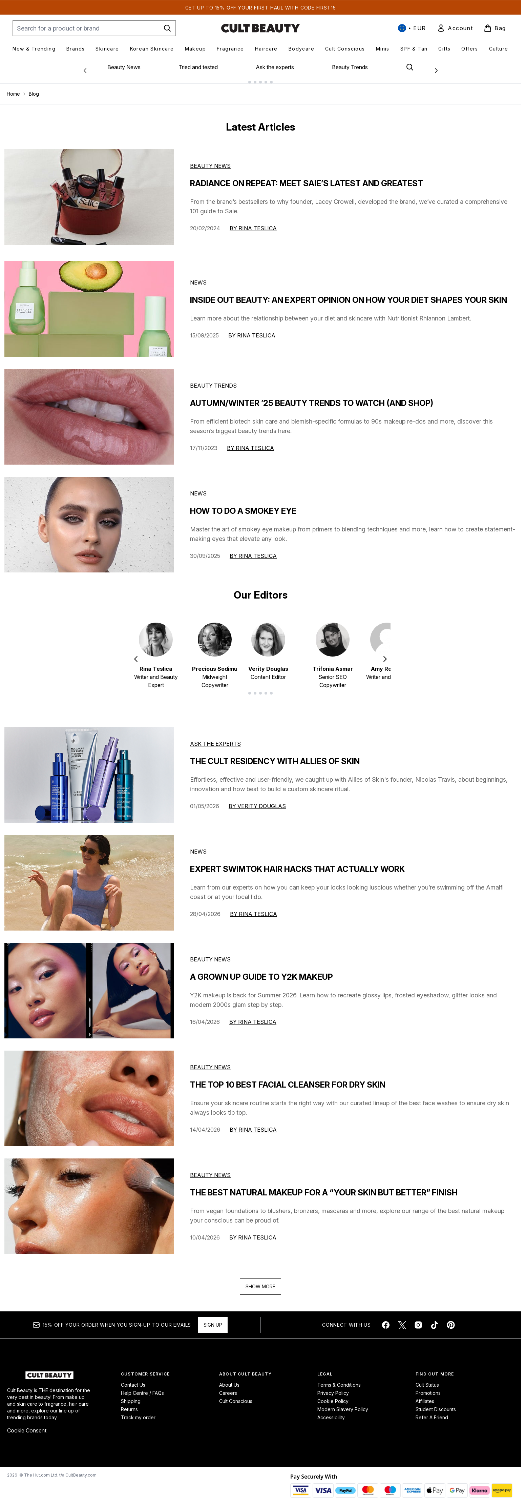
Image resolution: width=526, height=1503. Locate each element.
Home (13, 88)
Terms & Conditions (339, 1379)
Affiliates (425, 1396)
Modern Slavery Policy (342, 1404)
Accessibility (331, 1412)
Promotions (428, 1387)
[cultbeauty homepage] (260, 28)
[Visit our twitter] (402, 1319)
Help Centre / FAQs (142, 1387)
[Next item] (385, 653)
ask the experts (215, 738)
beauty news (210, 954)
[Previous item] (135, 653)
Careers (228, 1387)
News (198, 277)
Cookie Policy (333, 1396)
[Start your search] (94, 28)
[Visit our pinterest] (451, 1319)
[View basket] (495, 28)
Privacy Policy (333, 1387)
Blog (34, 88)
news (198, 846)
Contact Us (133, 1379)
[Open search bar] (410, 67)
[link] (455, 28)
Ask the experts (275, 67)
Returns (129, 1404)
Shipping (131, 1396)
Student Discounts (436, 1404)
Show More (260, 1281)
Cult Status (427, 1379)
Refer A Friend (432, 1412)
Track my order (138, 1412)
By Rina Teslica (253, 222)
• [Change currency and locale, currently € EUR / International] (412, 28)
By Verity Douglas (257, 800)
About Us (229, 1379)
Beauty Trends (350, 67)
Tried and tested (198, 67)
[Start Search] (167, 28)
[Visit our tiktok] (434, 1319)
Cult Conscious (235, 1396)
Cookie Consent (26, 1425)
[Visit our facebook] (386, 1319)
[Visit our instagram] (418, 1319)
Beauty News (124, 67)
